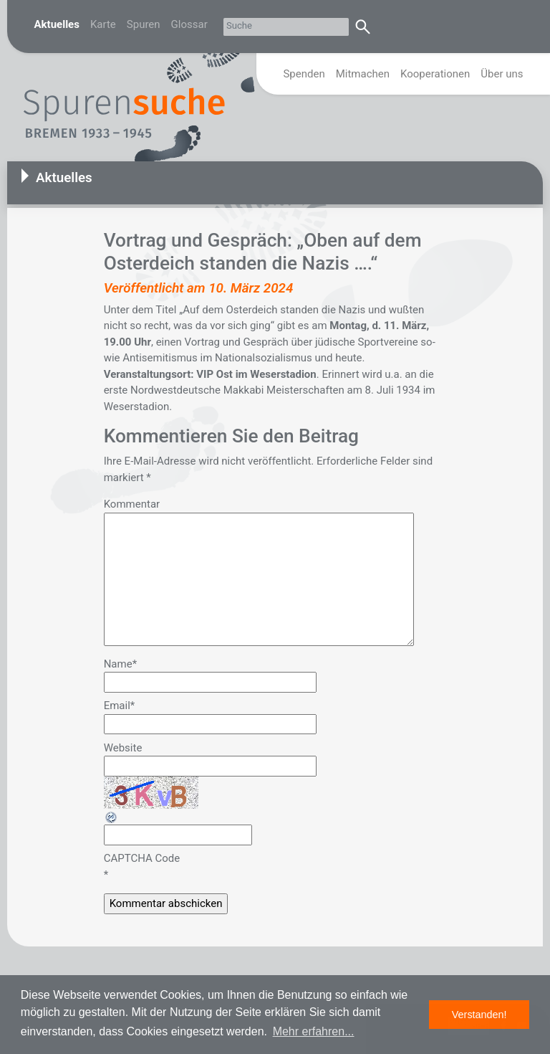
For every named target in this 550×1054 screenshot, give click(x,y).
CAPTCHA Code (142, 858)
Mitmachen (363, 73)
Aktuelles (56, 24)
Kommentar (132, 504)
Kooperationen (435, 73)
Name (120, 663)
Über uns (502, 73)
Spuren (143, 24)
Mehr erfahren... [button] (313, 1031)
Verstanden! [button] (479, 1014)
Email (119, 705)
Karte (103, 24)
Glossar (189, 24)
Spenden (303, 73)
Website (123, 747)
